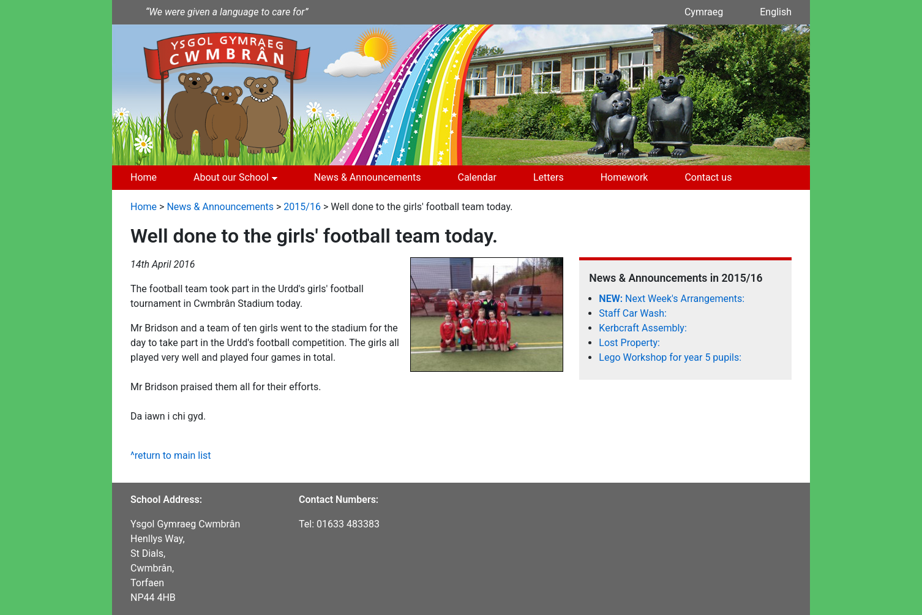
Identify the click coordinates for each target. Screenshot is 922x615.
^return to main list (170, 455)
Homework (624, 177)
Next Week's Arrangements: (671, 298)
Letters (548, 177)
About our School (231, 177)
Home (143, 177)
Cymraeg (703, 12)
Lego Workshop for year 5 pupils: (670, 357)
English (776, 12)
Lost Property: (629, 343)
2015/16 (302, 207)
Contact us (708, 177)
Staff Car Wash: (633, 313)
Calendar (476, 177)
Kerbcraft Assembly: (642, 328)
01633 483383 (348, 524)
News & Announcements (367, 177)
